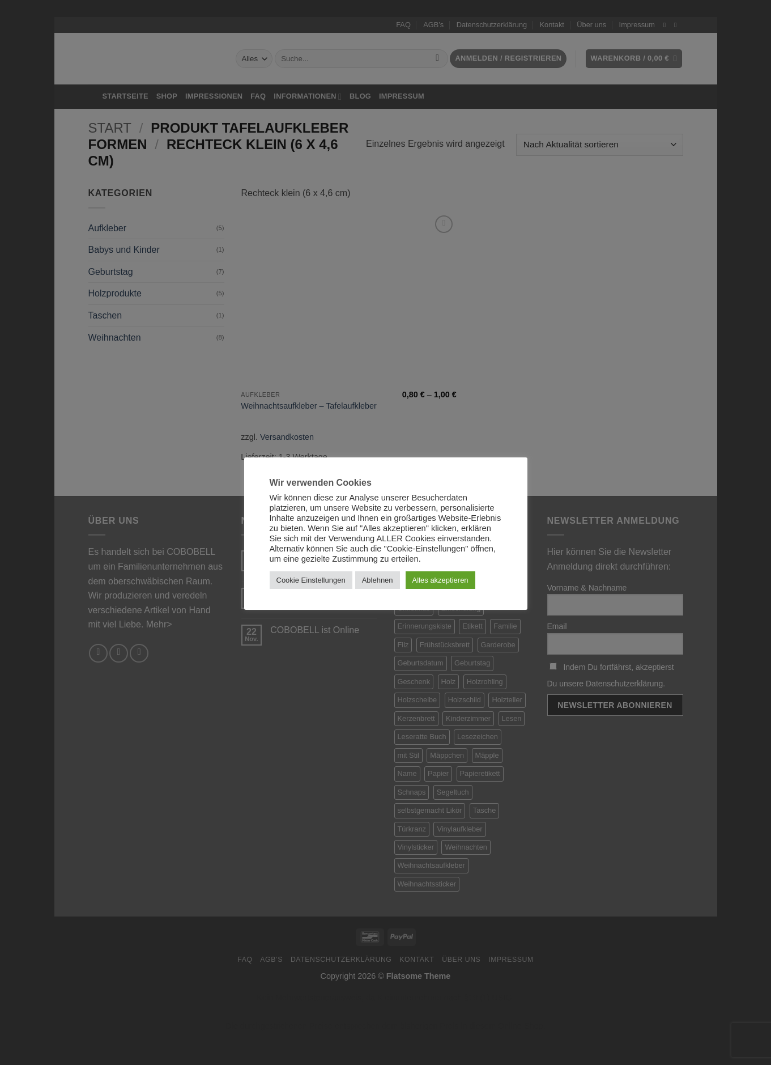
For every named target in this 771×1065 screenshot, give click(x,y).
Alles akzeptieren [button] (440, 580)
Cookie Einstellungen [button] (311, 580)
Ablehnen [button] (377, 580)
